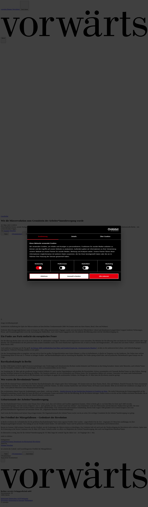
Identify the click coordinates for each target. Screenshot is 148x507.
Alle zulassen (104, 276)
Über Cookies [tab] (105, 236)
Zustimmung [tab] (42, 236)
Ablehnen (44, 276)
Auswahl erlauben (74, 276)
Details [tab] (74, 236)
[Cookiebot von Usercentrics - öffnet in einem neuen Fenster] (109, 229)
